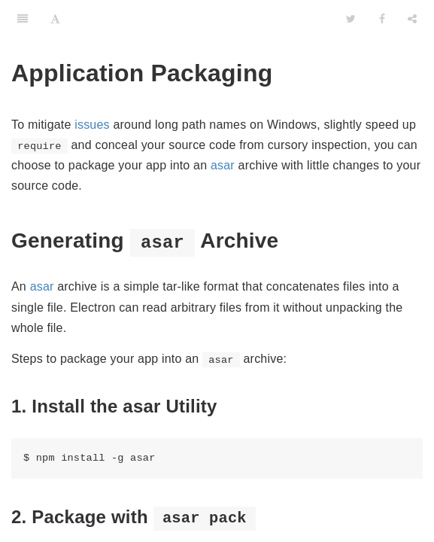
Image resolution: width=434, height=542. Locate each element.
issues (92, 124)
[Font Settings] (55, 19)
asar (223, 165)
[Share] (412, 19)
